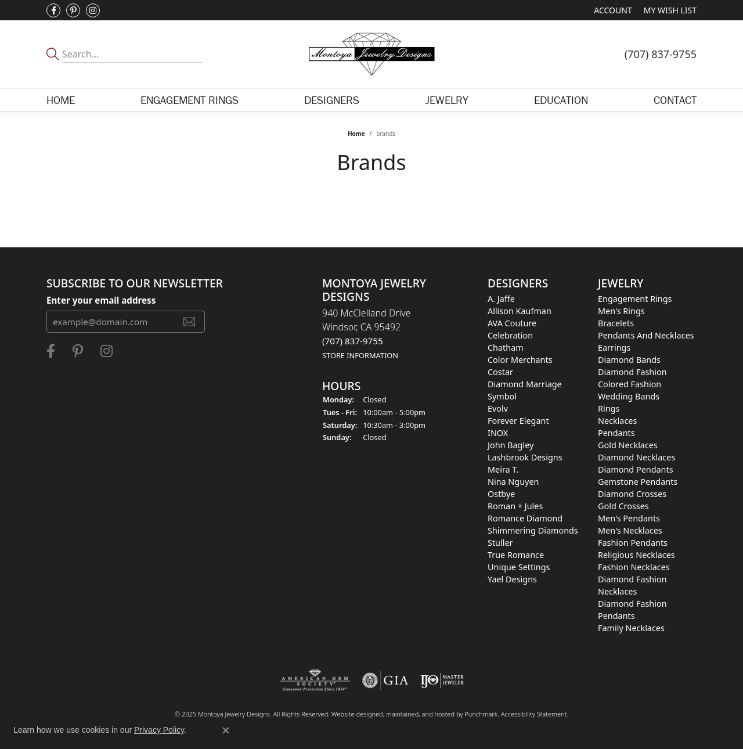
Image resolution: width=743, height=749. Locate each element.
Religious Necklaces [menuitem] (636, 554)
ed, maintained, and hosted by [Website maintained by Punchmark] (420, 714)
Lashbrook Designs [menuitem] (525, 457)
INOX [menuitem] (498, 432)
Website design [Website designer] (353, 714)
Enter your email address (101, 300)
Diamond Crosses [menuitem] (632, 493)
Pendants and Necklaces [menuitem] (646, 335)
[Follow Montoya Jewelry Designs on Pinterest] (73, 10)
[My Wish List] (670, 10)
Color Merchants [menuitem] (520, 359)
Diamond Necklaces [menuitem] (636, 457)
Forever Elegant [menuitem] (518, 420)
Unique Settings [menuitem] (519, 566)
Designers (331, 100)
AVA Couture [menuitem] (512, 323)
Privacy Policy (159, 729)
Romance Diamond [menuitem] (525, 518)
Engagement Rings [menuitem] (635, 298)
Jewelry (446, 100)
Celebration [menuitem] (510, 335)
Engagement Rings (189, 100)
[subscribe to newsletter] (189, 321)
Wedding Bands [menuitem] (628, 396)
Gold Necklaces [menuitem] (628, 445)
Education (561, 100)
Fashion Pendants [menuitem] (633, 542)
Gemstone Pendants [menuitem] (637, 481)
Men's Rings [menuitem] (621, 310)
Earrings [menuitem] (614, 347)
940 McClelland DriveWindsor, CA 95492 (366, 334)
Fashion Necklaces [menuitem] (634, 566)
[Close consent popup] (225, 730)
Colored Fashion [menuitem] (629, 384)
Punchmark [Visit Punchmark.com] (480, 714)
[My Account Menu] (613, 10)
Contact (675, 100)
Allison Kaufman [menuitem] (519, 310)
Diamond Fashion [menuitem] (632, 371)
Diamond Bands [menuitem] (629, 359)
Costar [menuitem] (500, 371)
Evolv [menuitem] (498, 408)
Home (60, 100)
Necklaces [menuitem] (617, 420)
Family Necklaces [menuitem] (631, 627)
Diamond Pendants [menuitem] (635, 469)
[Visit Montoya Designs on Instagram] (93, 10)
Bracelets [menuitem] (616, 323)
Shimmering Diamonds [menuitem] (533, 530)
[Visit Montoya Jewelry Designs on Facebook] (53, 10)
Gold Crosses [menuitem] (623, 506)
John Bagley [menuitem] (510, 445)
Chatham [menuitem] (506, 347)
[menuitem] (315, 680)
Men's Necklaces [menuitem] (630, 530)
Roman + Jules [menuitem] (515, 506)
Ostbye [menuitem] (501, 493)
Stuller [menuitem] (500, 542)
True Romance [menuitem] (516, 554)
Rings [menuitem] (608, 408)
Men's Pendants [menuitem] (629, 518)
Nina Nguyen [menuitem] (513, 481)
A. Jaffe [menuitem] (501, 298)
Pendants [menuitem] (616, 432)
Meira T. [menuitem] (503, 469)
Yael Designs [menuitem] (512, 579)
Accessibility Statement (534, 714)
